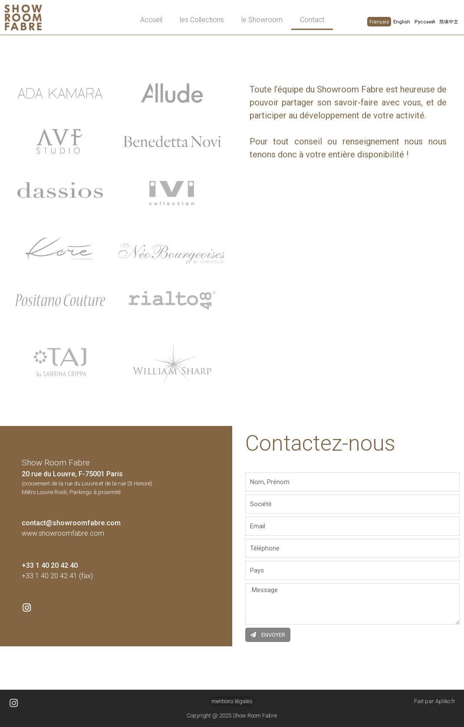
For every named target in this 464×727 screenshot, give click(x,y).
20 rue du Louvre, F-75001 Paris (72, 474)
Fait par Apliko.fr (434, 701)
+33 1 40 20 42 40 (50, 565)
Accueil (151, 20)
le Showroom (262, 20)
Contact (312, 20)
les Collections (202, 20)
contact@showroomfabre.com (71, 523)
